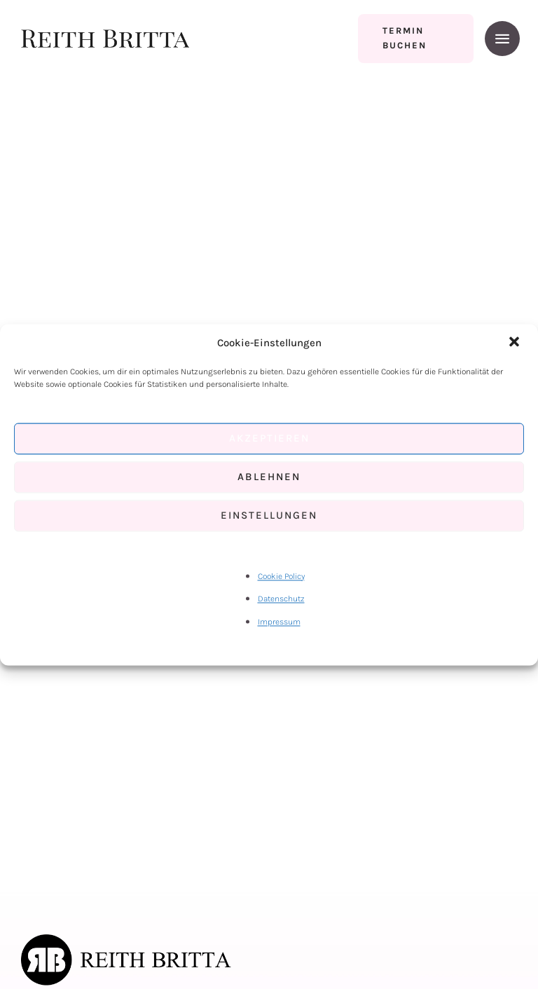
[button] (515, 342)
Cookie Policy (281, 576)
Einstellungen (269, 516)
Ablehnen (269, 477)
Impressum (279, 622)
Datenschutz (281, 599)
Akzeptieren (269, 438)
